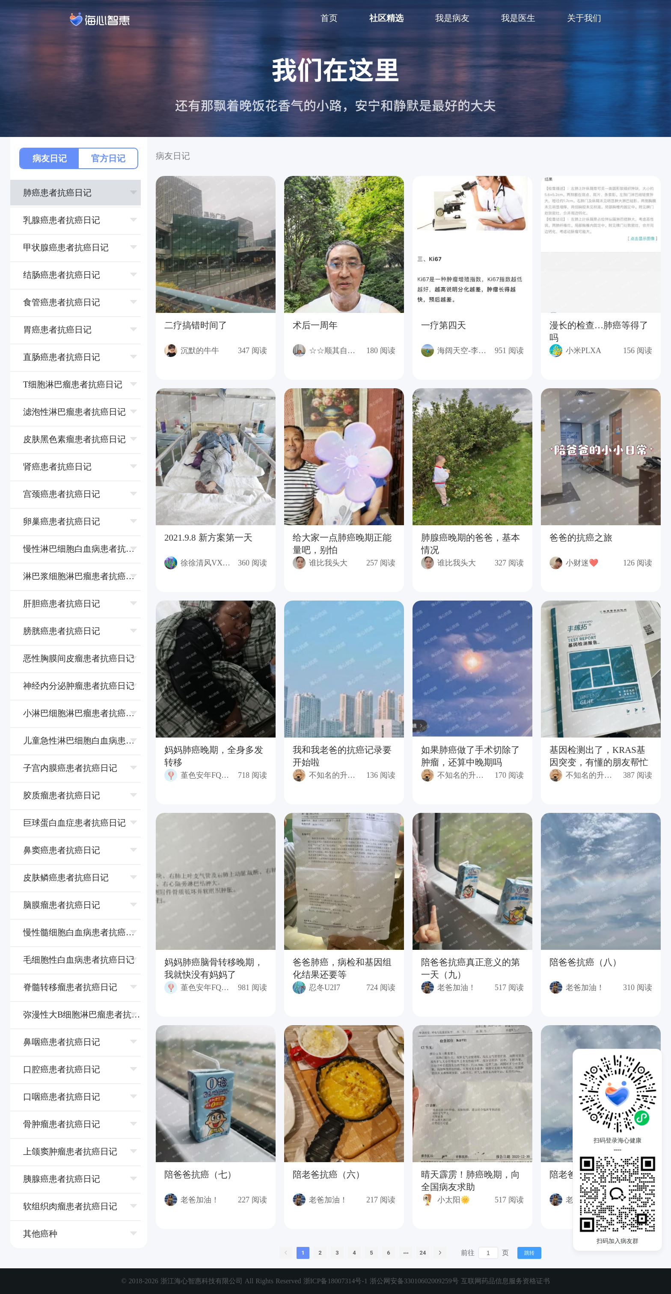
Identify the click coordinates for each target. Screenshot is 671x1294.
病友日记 (50, 158)
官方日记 (108, 158)
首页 (329, 18)
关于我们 (584, 18)
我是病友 (452, 18)
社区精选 (386, 18)
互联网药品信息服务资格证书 (505, 1281)
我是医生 (518, 18)
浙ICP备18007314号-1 (336, 1281)
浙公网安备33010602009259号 (414, 1281)
